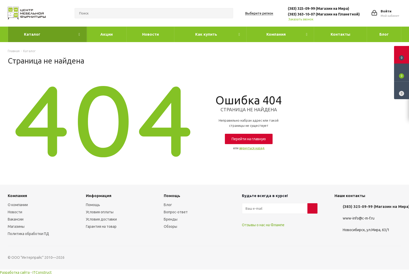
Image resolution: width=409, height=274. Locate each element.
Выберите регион (259, 13)
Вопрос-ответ (176, 212)
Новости (15, 212)
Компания (17, 195)
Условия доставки (101, 219)
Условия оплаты (99, 212)
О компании (18, 205)
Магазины (16, 226)
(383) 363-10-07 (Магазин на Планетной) (324, 14)
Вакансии (15, 219)
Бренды (170, 219)
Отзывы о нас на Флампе (263, 225)
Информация (98, 195)
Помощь (93, 205)
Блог (168, 205)
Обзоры (170, 226)
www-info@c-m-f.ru (358, 218)
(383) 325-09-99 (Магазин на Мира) (318, 8)
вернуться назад (251, 148)
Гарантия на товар (101, 226)
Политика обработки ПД (28, 234)
